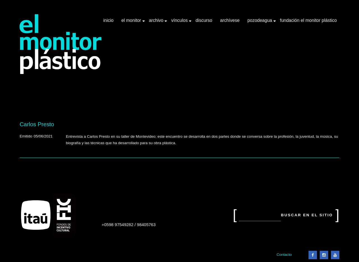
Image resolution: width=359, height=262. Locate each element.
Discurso (203, 20)
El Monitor (131, 22)
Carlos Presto (37, 124)
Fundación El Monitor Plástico (308, 20)
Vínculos (180, 22)
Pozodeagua (260, 22)
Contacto (284, 254)
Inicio (108, 20)
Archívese (230, 20)
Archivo (157, 22)
